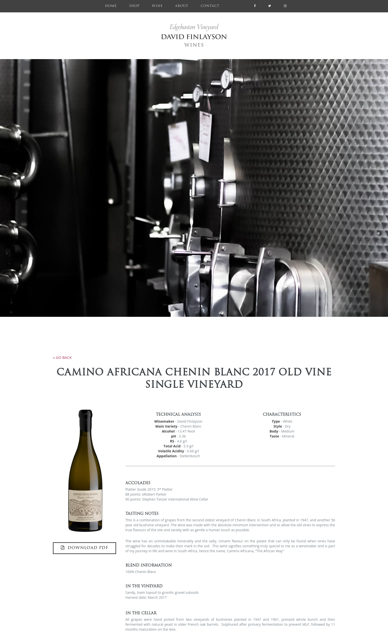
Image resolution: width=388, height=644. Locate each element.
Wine (157, 6)
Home (114, 5)
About (181, 6)
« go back (62, 357)
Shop (134, 6)
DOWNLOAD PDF (84, 548)
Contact (210, 6)
